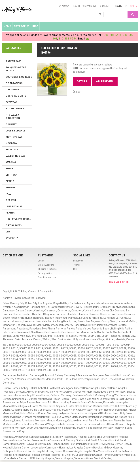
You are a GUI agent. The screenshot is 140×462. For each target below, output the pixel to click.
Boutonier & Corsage (19, 77)
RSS (75, 269)
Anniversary (14, 61)
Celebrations (14, 83)
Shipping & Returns (47, 269)
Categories (21, 26)
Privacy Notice (45, 273)
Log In (76, 6)
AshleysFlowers (29, 291)
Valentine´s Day (15, 156)
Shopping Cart (89, 6)
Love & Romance (15, 130)
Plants (10, 213)
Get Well (11, 200)
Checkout (104, 6)
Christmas (12, 89)
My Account (65, 6)
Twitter (76, 265)
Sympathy (12, 238)
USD (133, 6)
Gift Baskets (14, 225)
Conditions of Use (47, 277)
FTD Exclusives (15, 108)
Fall (8, 194)
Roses (9, 168)
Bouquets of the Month (16, 69)
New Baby (11, 143)
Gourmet (11, 124)
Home (7, 26)
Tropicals (12, 149)
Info (35, 26)
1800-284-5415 (112, 35)
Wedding (11, 162)
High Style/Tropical (18, 219)
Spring (10, 181)
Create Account (46, 265)
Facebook (78, 260)
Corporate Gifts (16, 96)
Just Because (14, 206)
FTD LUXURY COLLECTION (13, 116)
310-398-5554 (68, 38)
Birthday (11, 175)
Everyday (11, 102)
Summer (10, 187)
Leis (8, 231)
